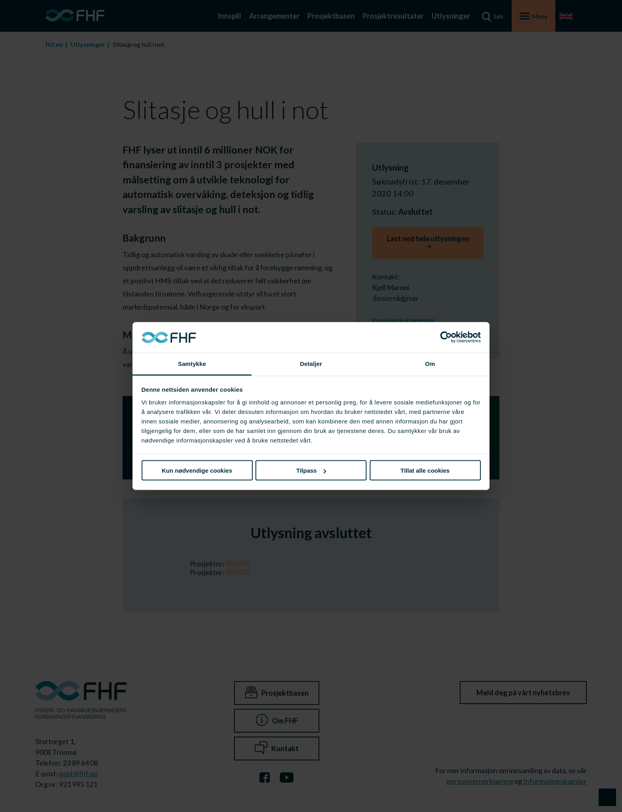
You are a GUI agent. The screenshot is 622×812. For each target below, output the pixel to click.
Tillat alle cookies (425, 470)
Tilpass (311, 470)
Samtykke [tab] (192, 363)
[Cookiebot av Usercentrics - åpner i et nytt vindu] (446, 337)
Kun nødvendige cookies (197, 470)
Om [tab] (430, 363)
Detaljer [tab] (311, 363)
